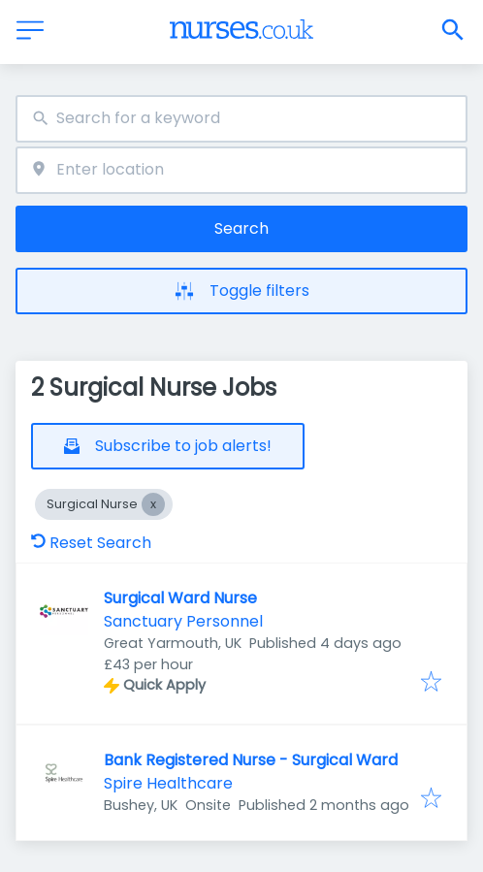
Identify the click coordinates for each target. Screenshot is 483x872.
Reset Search (91, 543)
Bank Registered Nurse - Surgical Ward (251, 760)
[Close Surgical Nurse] (153, 504)
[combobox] (241, 119)
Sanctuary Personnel (183, 621)
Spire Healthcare (168, 783)
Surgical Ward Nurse (180, 598)
